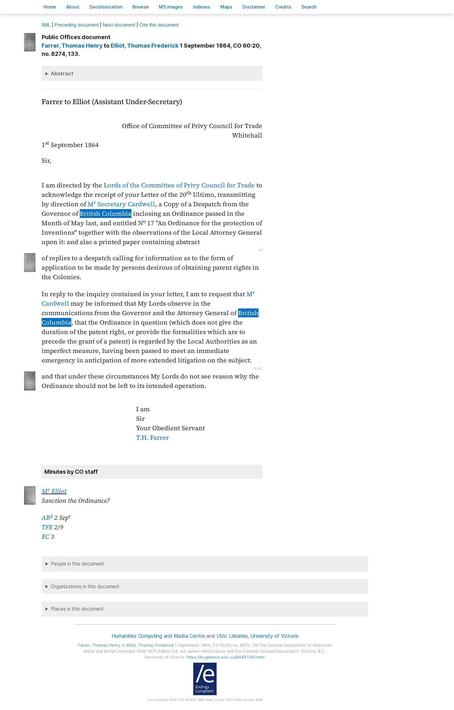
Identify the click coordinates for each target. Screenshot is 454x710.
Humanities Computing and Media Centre (158, 636)
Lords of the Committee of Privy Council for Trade (179, 185)
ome (50, 6)
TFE (47, 527)
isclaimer (253, 6)
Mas (226, 6)
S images (171, 6)
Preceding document (77, 24)
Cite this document (159, 24)
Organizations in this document (85, 587)
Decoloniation (106, 6)
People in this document (77, 564)
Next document (119, 24)
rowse (140, 6)
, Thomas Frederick (144, 45)
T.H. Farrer (152, 437)
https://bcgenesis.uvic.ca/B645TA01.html (226, 657)
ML (46, 24)
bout (72, 6)
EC (45, 536)
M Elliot (54, 491)
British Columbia (105, 213)
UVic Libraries (232, 636)
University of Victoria (274, 636)
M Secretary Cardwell (121, 204)
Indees (201, 6)
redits (283, 6)
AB (47, 517)
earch (309, 6)
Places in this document (77, 609)
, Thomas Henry (72, 45)
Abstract (62, 73)
